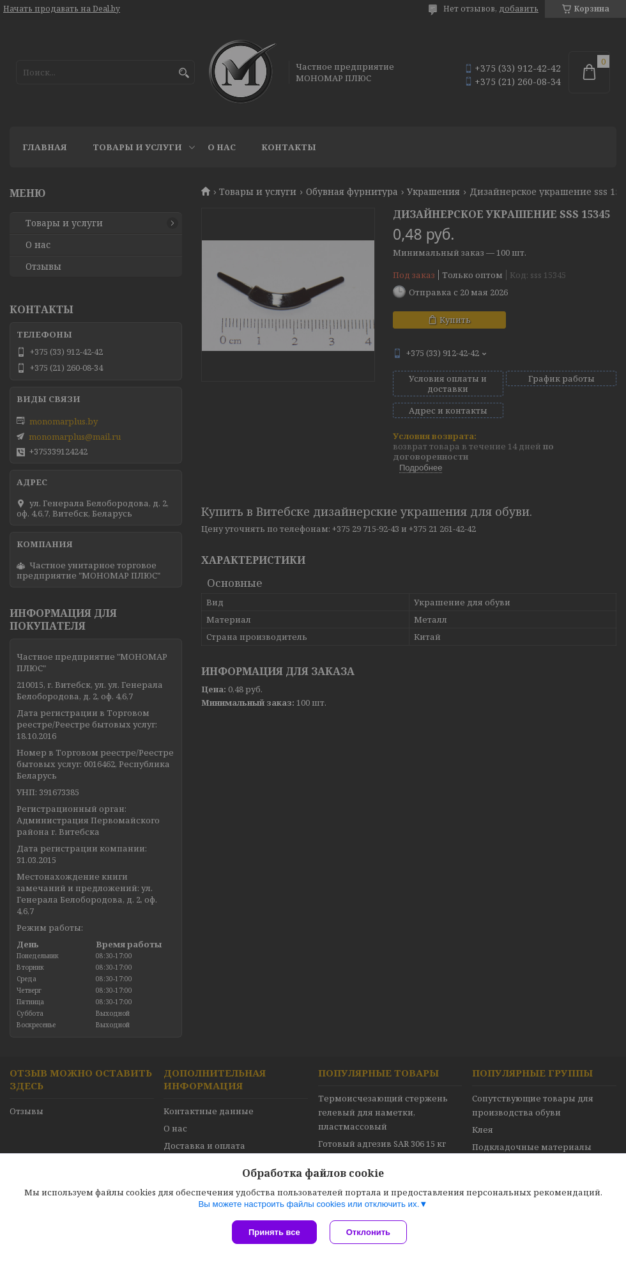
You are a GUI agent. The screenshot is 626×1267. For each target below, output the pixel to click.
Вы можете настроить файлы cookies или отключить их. (308, 1204)
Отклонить (368, 1232)
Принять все (274, 1232)
